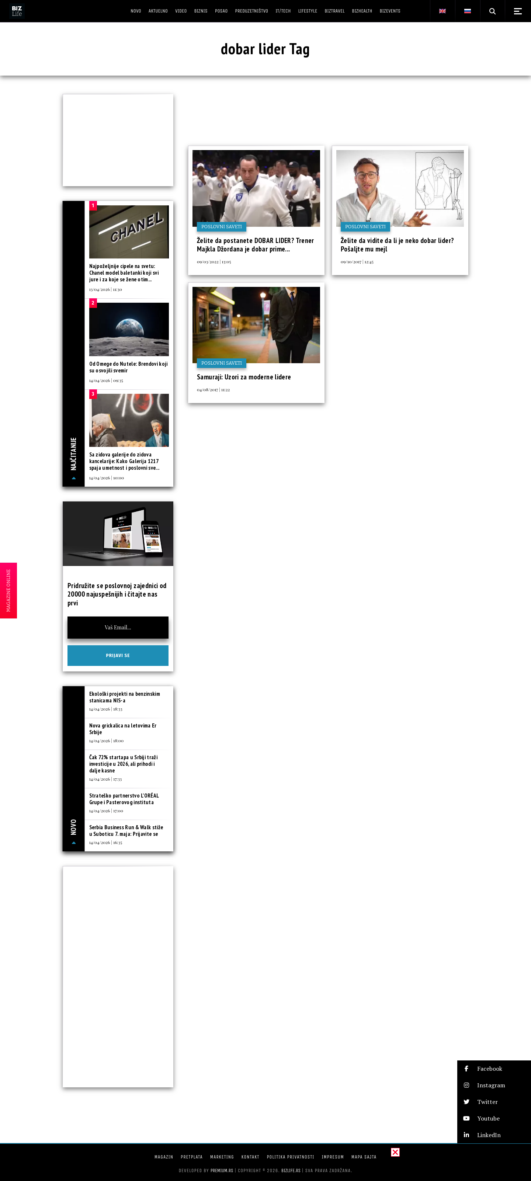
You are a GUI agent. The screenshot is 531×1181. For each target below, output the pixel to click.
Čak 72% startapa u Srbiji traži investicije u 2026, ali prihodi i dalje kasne (123, 764)
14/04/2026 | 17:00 (106, 810)
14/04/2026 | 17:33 (105, 779)
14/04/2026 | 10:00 (106, 477)
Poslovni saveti (221, 226)
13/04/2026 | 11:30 (105, 289)
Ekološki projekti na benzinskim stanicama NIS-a (124, 697)
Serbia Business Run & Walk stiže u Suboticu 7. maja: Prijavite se (126, 830)
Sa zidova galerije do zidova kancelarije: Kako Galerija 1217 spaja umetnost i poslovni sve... (124, 461)
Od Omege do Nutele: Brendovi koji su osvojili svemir (128, 367)
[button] (494, 1068)
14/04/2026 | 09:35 (106, 380)
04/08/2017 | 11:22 (213, 389)
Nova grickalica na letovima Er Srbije (123, 729)
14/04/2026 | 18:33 (105, 709)
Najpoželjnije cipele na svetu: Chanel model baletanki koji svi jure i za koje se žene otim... (124, 273)
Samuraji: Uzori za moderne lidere (244, 376)
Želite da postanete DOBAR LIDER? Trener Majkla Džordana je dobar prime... (255, 245)
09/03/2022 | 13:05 (214, 261)
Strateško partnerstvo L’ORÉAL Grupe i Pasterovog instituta (124, 799)
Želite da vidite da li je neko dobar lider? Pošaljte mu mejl (397, 245)
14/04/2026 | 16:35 (105, 842)
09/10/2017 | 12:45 (357, 261)
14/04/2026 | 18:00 (106, 740)
